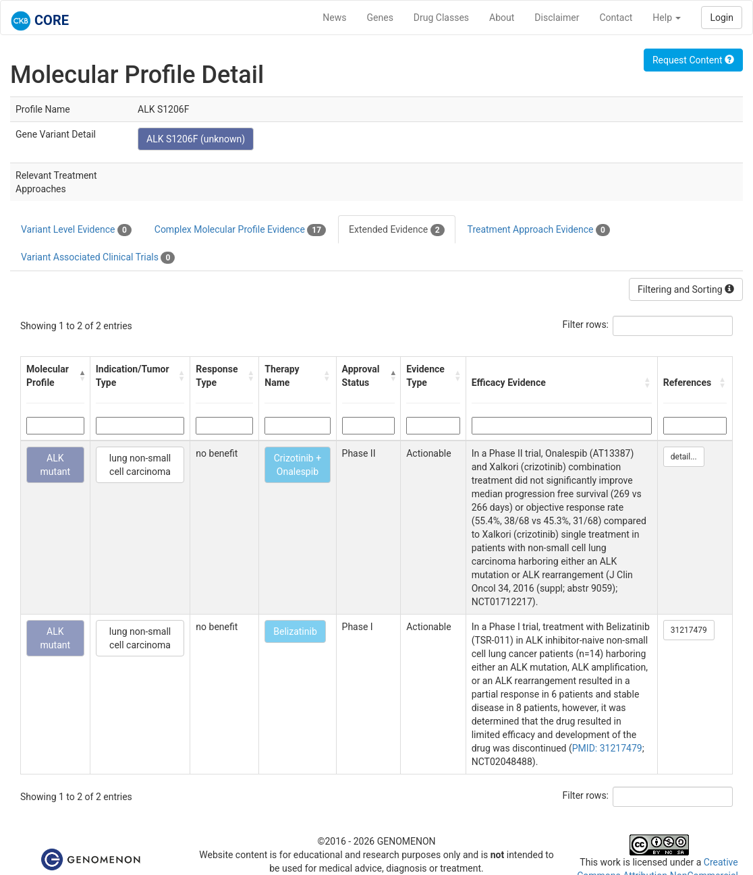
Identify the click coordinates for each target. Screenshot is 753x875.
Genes (380, 17)
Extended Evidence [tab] (396, 230)
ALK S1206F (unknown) (195, 139)
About (501, 17)
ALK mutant (55, 465)
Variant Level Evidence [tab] (76, 230)
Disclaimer (556, 17)
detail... (684, 456)
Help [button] (666, 17)
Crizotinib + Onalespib (297, 465)
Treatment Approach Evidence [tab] (539, 230)
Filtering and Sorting (686, 289)
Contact (615, 17)
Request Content (693, 60)
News (334, 17)
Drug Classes (441, 17)
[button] (81, 376)
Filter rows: (586, 324)
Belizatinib (295, 631)
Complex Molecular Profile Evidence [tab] (240, 230)
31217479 (689, 630)
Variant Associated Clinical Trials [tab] (98, 258)
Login (721, 17)
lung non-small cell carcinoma (140, 465)
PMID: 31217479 (607, 748)
